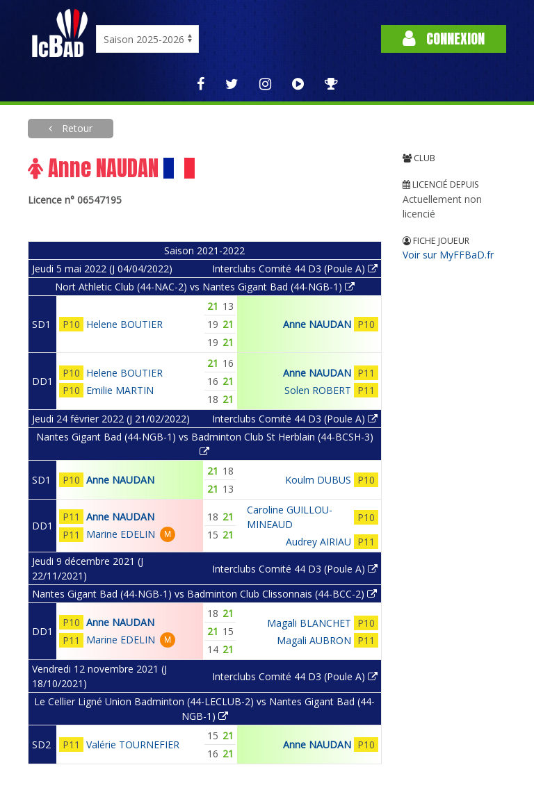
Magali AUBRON (314, 640)
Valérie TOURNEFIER (132, 744)
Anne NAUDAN (317, 324)
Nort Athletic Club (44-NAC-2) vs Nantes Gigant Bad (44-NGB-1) (205, 286)
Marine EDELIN (120, 534)
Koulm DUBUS (318, 479)
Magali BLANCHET (309, 623)
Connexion (444, 38)
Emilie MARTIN (120, 390)
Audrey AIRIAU (318, 541)
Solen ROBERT (317, 390)
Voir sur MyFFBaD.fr (448, 254)
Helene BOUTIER (124, 324)
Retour (75, 128)
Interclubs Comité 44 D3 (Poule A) (295, 268)
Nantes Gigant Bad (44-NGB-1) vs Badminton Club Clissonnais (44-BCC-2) (204, 593)
